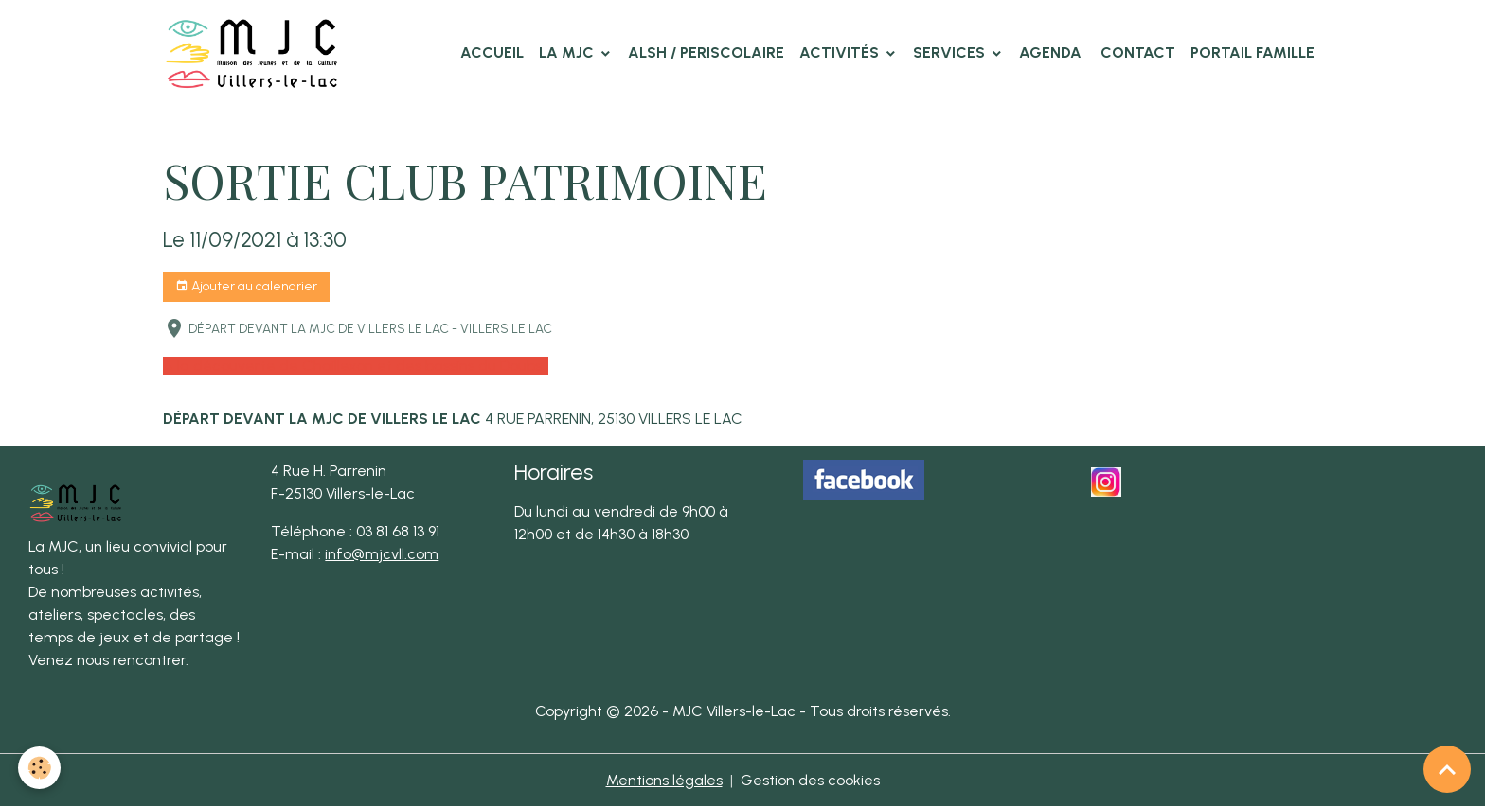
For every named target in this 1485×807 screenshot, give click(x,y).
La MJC (568, 52)
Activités (841, 52)
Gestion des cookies (810, 780)
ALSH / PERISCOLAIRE (706, 52)
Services (951, 52)
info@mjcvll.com (381, 554)
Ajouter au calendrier (246, 286)
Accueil (492, 52)
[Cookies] (40, 767)
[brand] (256, 53)
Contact (1136, 52)
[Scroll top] (1447, 769)
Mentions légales (664, 780)
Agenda (1050, 52)
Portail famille (1252, 52)
